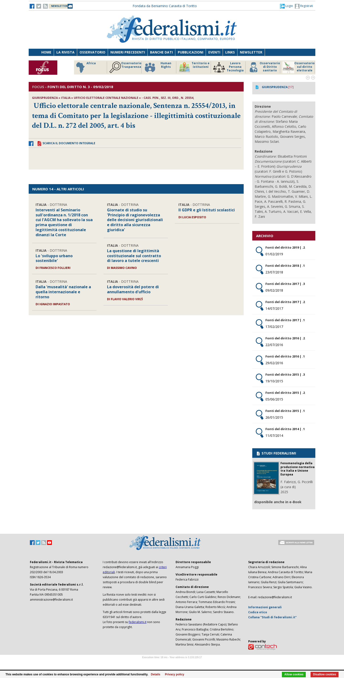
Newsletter (251, 52)
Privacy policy (174, 674)
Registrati (304, 6)
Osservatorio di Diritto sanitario (264, 67)
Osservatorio (92, 52)
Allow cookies (293, 674)
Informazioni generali (265, 607)
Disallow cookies (324, 674)
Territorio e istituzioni (194, 67)
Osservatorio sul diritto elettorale (298, 67)
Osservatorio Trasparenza (125, 67)
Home (46, 52)
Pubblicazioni (190, 52)
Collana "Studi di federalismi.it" (272, 617)
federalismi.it (137, 622)
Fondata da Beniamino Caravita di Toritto (165, 6)
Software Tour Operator (172, 663)
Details (155, 674)
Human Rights (157, 67)
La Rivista (65, 52)
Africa (85, 67)
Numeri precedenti (127, 52)
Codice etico (257, 612)
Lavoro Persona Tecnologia (228, 67)
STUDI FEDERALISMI (276, 453)
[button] (286, 6)
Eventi (214, 52)
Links (230, 52)
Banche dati (161, 52)
